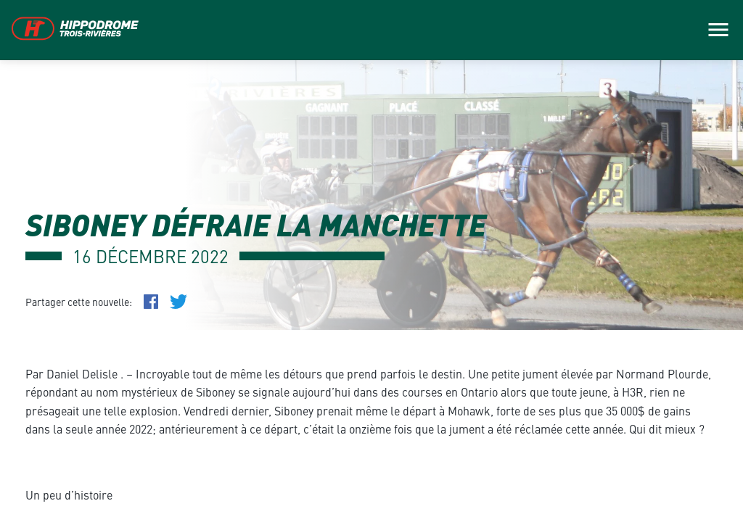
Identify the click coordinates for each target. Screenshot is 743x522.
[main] (371, 261)
